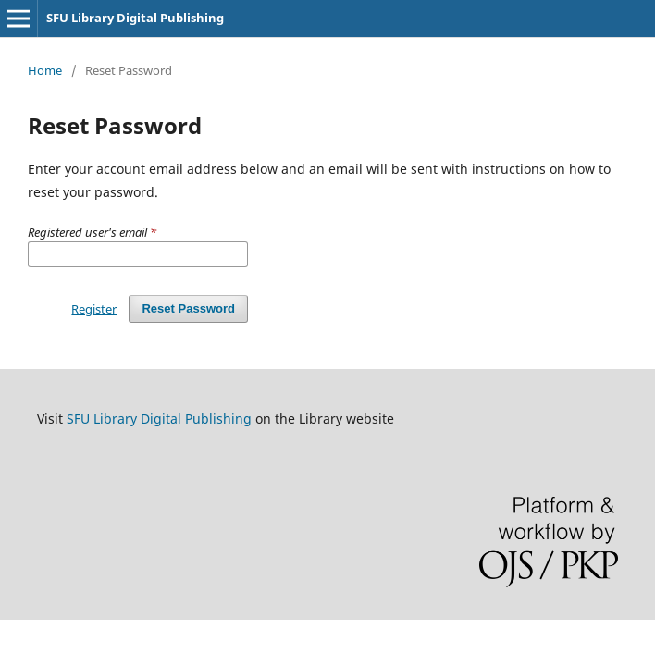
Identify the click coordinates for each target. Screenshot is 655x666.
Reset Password (188, 308)
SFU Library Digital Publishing (135, 17)
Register (94, 309)
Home (45, 70)
